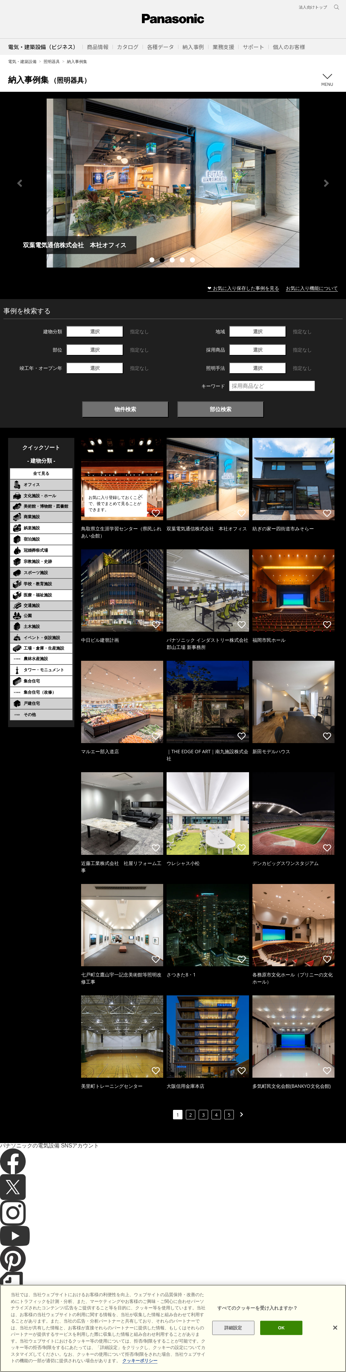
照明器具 (52, 61)
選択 (95, 331)
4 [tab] (183, 260)
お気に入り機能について (312, 288)
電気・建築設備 (22, 61)
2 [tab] (162, 260)
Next (326, 183)
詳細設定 (233, 1327)
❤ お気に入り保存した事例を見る (243, 288)
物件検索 (125, 409)
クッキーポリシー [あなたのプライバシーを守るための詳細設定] (139, 1360)
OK (281, 1327)
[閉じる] (335, 1327)
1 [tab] (152, 260)
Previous (19, 183)
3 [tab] (173, 260)
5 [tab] (193, 260)
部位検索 (220, 409)
